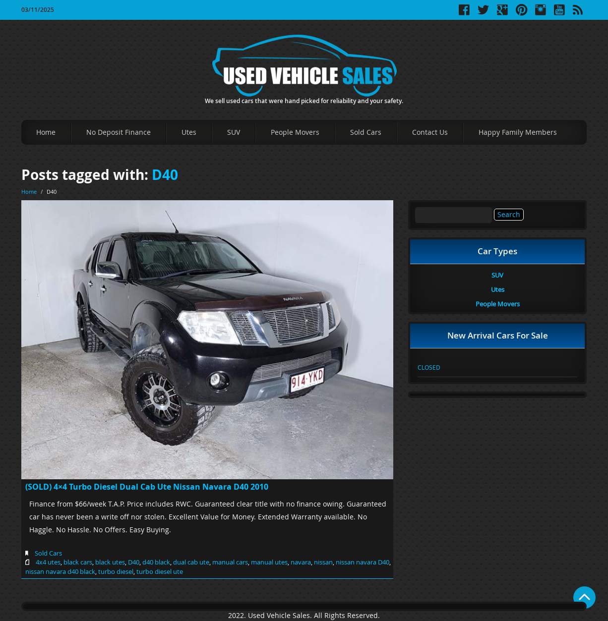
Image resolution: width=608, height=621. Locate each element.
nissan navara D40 (362, 562)
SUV (233, 132)
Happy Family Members (518, 132)
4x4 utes (48, 562)
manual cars (230, 562)
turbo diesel (115, 571)
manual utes (269, 562)
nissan (323, 562)
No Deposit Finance (118, 132)
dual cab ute (191, 562)
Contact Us (430, 132)
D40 (165, 174)
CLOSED (429, 367)
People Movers (295, 132)
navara (301, 562)
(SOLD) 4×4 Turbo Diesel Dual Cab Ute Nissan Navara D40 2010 (146, 486)
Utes (189, 132)
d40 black (156, 562)
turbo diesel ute (159, 571)
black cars (77, 562)
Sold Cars (365, 132)
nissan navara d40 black (60, 571)
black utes (110, 562)
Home (46, 132)
